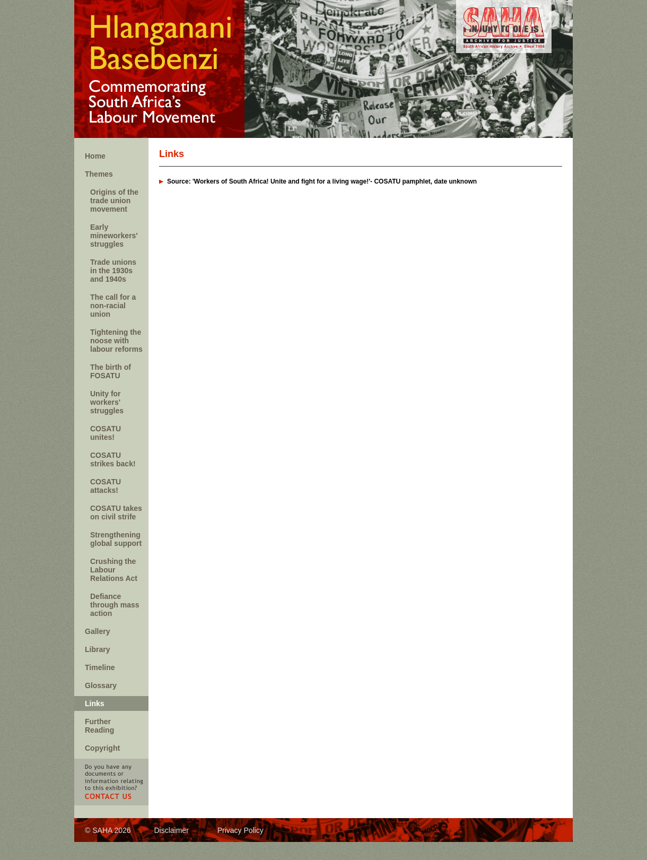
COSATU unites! (105, 432)
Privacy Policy (240, 830)
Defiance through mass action (114, 605)
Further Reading (99, 725)
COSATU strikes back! (113, 459)
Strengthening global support (116, 539)
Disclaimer (171, 830)
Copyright (102, 748)
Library (97, 649)
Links (94, 703)
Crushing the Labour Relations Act (113, 570)
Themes (99, 174)
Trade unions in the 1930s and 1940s (113, 270)
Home (95, 156)
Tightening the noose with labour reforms (116, 340)
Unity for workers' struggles (107, 402)
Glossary (101, 685)
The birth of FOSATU (110, 371)
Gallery (97, 631)
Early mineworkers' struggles (114, 235)
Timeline (100, 667)
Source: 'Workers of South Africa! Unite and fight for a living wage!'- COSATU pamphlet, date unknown (322, 181)
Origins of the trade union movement (114, 200)
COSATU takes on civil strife (116, 512)
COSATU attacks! (105, 485)
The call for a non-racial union (113, 305)
